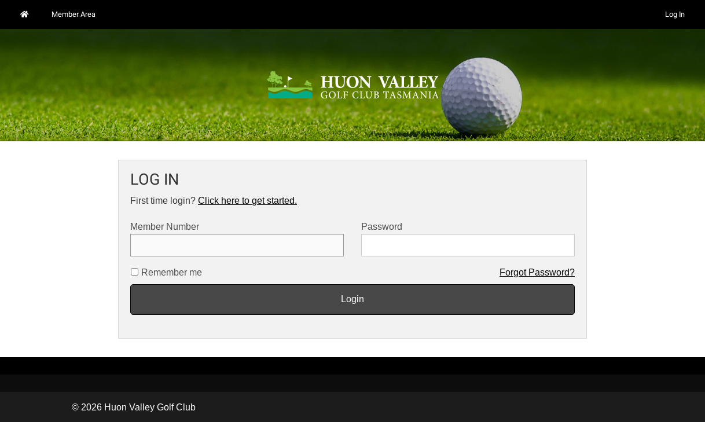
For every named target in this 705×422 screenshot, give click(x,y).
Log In (675, 14)
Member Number (237, 239)
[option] (352, 85)
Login (352, 299)
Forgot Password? (537, 272)
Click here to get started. (247, 201)
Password (468, 239)
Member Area (74, 14)
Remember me (171, 272)
